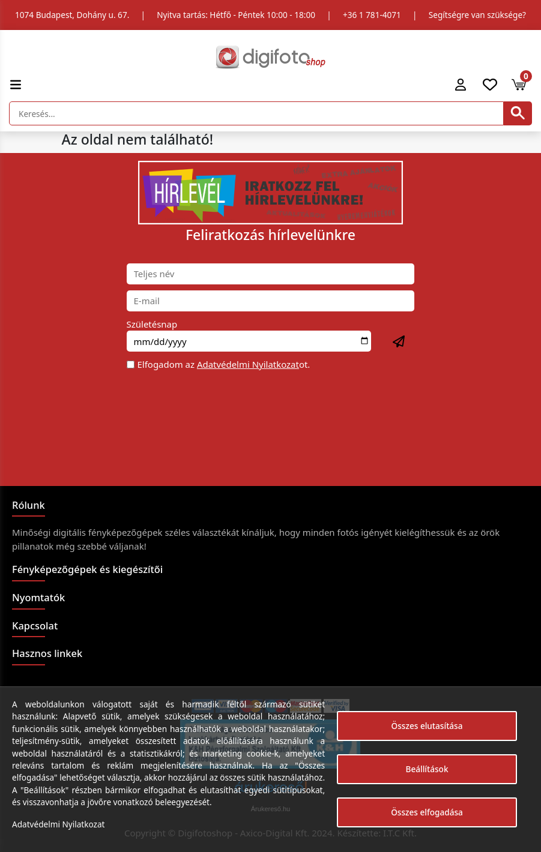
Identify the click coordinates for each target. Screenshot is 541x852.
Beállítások (427, 769)
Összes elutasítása (427, 725)
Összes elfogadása (427, 812)
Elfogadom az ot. (224, 364)
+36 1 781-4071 (372, 14)
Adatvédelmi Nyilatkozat (248, 364)
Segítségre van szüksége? (477, 14)
